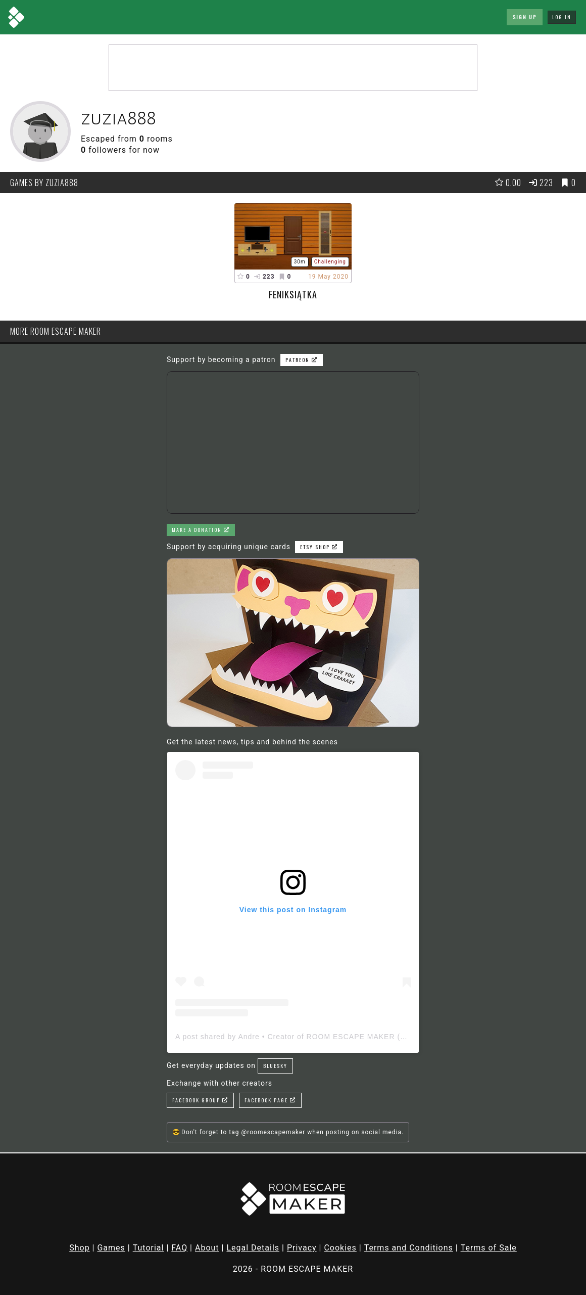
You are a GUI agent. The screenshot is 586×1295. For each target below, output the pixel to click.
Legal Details (252, 1248)
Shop (79, 1248)
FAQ (179, 1248)
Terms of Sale (489, 1248)
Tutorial (148, 1248)
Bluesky (275, 1065)
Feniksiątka (293, 294)
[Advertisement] (293, 68)
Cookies (340, 1248)
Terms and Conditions (408, 1248)
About (207, 1248)
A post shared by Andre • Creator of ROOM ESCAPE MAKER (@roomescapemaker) (326, 1037)
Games (111, 1248)
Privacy (302, 1248)
